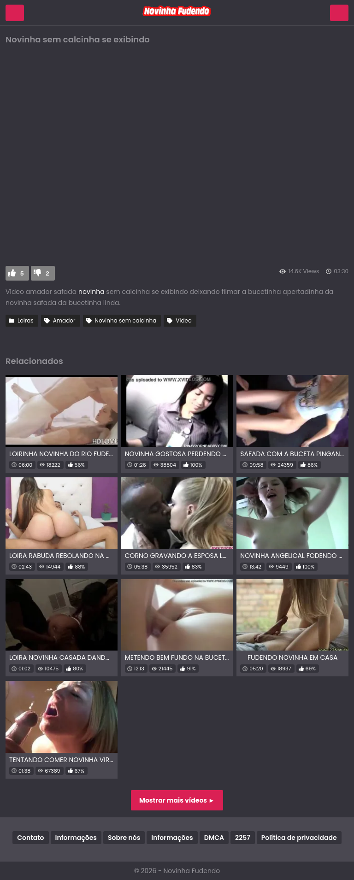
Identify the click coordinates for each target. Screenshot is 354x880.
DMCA (214, 837)
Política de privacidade (299, 837)
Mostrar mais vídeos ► (177, 800)
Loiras (26, 320)
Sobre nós (124, 837)
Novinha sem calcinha (126, 320)
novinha (92, 291)
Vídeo (183, 320)
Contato (30, 837)
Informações (76, 837)
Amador (64, 320)
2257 (242, 837)
